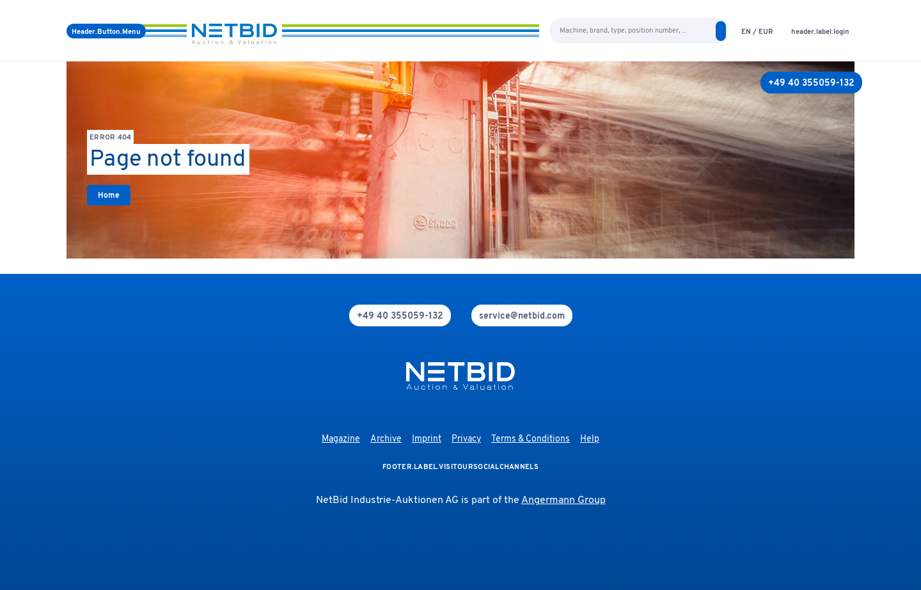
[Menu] (106, 31)
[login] (820, 31)
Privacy (466, 439)
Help (589, 439)
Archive (386, 439)
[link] (108, 195)
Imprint (426, 439)
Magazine (341, 439)
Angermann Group (563, 500)
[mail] (521, 315)
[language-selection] (757, 31)
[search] (721, 31)
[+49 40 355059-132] (811, 82)
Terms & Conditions (530, 439)
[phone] (400, 315)
